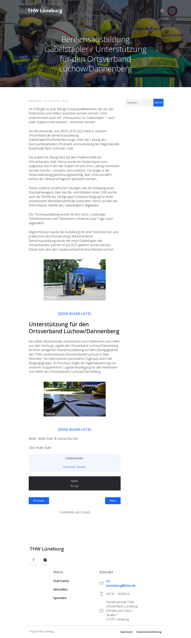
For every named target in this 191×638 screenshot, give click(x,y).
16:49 (65, 101)
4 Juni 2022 (52, 101)
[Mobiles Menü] (162, 10)
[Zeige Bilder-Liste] (74, 314)
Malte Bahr (35, 101)
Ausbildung (69, 467)
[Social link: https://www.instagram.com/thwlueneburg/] (47, 560)
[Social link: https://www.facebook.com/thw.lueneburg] (35, 560)
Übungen (81, 467)
